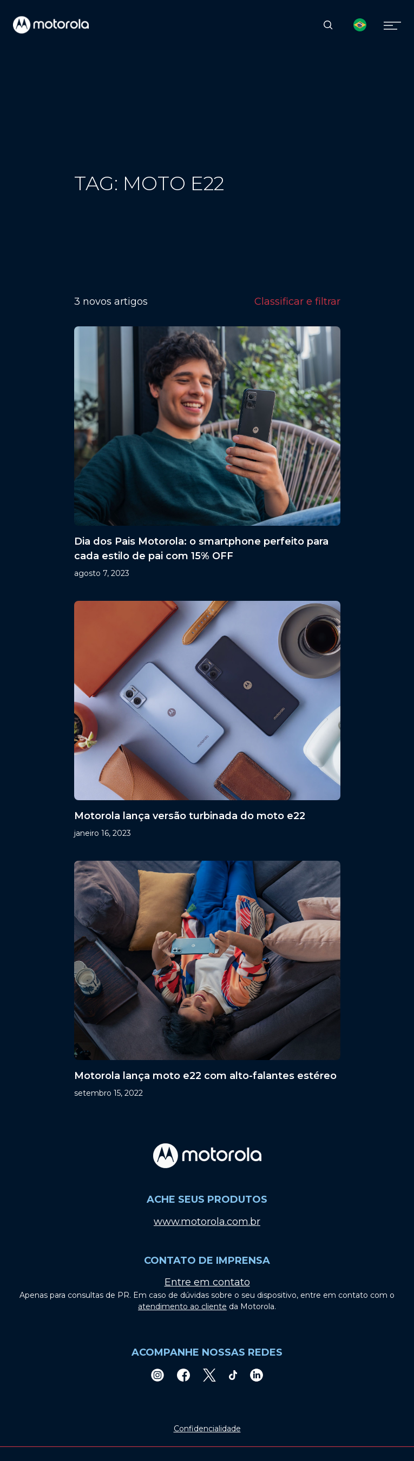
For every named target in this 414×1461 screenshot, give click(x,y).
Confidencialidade (207, 1428)
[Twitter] (209, 1375)
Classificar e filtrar (297, 301)
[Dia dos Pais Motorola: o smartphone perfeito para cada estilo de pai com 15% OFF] (207, 452)
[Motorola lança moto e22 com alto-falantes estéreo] (207, 980)
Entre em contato (207, 1282)
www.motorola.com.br (207, 1222)
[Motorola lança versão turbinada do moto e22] (207, 720)
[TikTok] (233, 1375)
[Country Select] (359, 24)
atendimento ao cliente (182, 1306)
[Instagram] (157, 1375)
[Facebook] (183, 1375)
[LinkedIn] (256, 1375)
